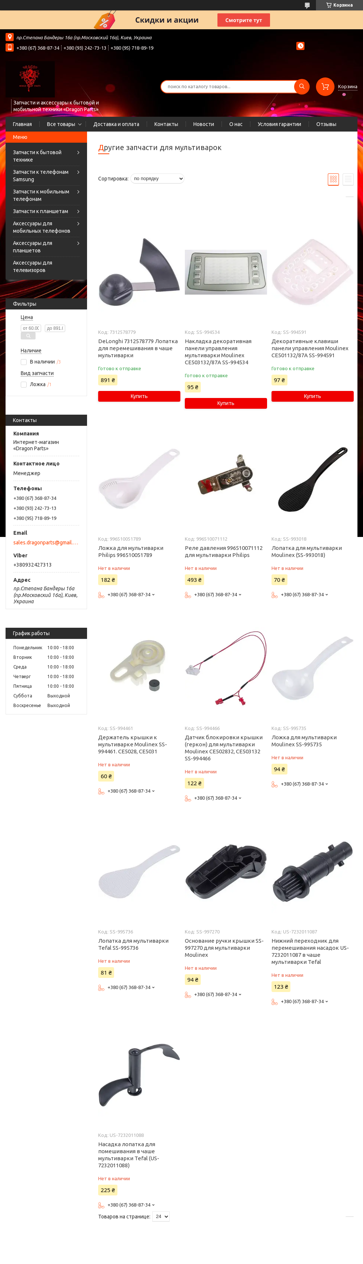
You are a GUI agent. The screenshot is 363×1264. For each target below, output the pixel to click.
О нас (236, 124)
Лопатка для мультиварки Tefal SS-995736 (133, 944)
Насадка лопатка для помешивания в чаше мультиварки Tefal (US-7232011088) (128, 1154)
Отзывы (326, 124)
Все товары (61, 124)
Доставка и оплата (116, 124)
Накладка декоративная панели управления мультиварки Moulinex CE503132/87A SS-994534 (218, 351)
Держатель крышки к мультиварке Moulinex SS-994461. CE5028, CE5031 (132, 744)
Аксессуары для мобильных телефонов (41, 227)
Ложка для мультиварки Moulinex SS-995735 (304, 740)
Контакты (166, 124)
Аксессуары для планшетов (32, 246)
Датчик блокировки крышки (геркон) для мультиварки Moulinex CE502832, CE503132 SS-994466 (224, 748)
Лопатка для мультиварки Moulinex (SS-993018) (307, 551)
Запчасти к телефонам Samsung (41, 175)
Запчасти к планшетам (40, 211)
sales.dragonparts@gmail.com (45, 542)
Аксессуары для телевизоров (32, 266)
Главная (22, 124)
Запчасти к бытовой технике (37, 156)
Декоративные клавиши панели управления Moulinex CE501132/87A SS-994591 (310, 348)
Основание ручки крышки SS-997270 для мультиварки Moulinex (224, 948)
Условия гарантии (279, 124)
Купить (139, 396)
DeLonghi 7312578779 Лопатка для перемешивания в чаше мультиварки (138, 348)
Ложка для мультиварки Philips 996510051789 (130, 551)
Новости (203, 124)
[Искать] (302, 86)
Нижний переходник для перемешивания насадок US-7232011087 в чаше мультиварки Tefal (310, 951)
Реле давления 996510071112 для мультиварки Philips (224, 551)
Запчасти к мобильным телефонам (41, 195)
